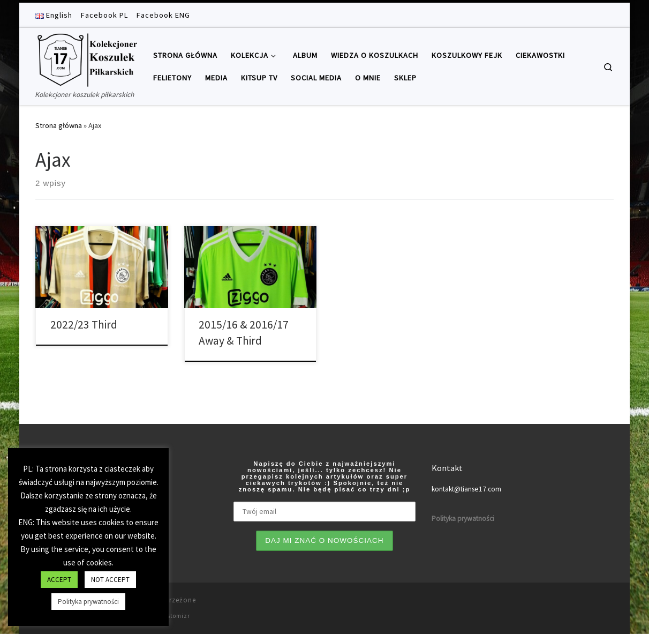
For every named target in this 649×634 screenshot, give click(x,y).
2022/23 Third (83, 324)
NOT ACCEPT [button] (110, 579)
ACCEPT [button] (59, 579)
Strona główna (58, 125)
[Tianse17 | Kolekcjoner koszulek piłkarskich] (86, 58)
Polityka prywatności (88, 601)
